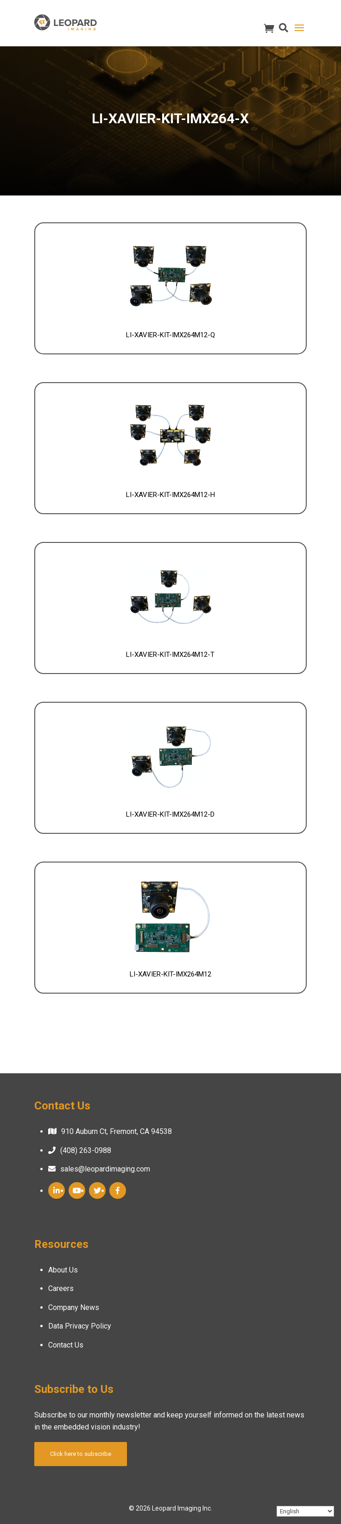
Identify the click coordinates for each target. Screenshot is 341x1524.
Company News (73, 1307)
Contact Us (65, 1345)
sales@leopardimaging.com (105, 1169)
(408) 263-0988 (85, 1150)
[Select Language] (305, 1511)
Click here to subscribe (80, 1453)
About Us (63, 1270)
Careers (61, 1288)
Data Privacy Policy (79, 1326)
